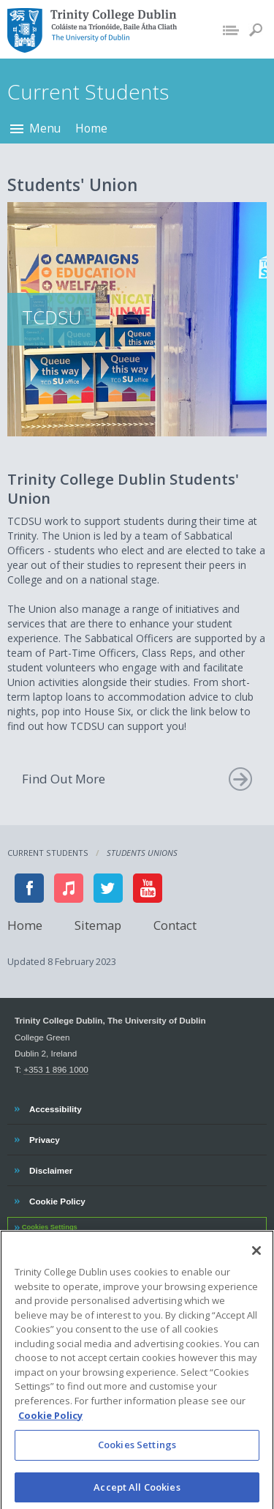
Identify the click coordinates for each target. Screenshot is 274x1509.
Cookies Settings (49, 1227)
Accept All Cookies (137, 1492)
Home (91, 128)
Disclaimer (50, 1168)
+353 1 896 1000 (55, 1069)
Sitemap (98, 924)
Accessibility (55, 1107)
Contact (175, 924)
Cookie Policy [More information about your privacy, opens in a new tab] (50, 1421)
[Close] (256, 1257)
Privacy (44, 1137)
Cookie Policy (56, 1199)
